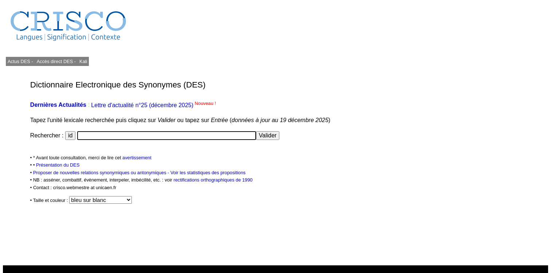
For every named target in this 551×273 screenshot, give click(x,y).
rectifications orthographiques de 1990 (212, 180)
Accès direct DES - (56, 61)
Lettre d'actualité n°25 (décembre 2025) (153, 105)
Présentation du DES (58, 165)
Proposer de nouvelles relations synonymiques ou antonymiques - (101, 172)
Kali (83, 61)
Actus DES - (20, 61)
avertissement (136, 157)
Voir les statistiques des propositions (207, 172)
